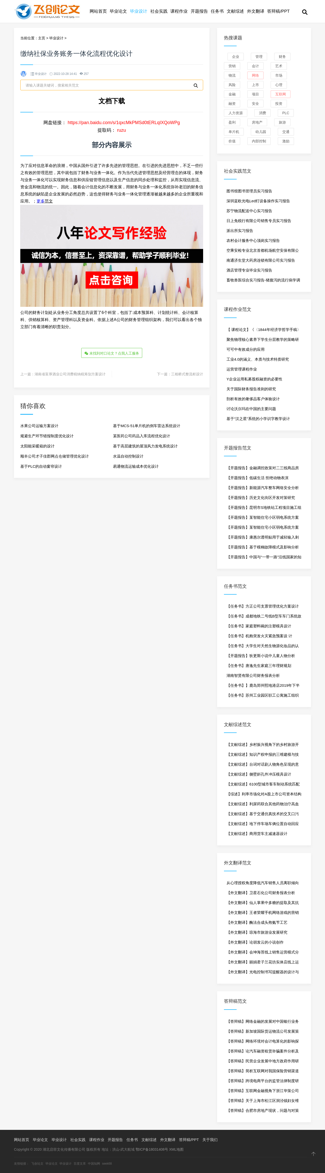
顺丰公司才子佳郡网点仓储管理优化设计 (54, 456)
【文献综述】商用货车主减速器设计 (256, 833)
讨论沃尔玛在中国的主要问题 (251, 409)
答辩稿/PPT (278, 11)
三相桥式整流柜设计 (187, 374)
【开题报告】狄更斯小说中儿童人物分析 (260, 655)
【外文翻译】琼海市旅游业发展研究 (256, 932)
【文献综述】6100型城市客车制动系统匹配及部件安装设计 (263, 785)
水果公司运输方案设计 (39, 425)
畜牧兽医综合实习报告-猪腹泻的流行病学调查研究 (263, 281)
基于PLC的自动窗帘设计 (41, 466)
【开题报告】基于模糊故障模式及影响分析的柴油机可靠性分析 (262, 548)
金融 (232, 94)
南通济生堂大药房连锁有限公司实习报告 (260, 260)
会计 (255, 66)
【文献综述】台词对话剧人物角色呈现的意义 (262, 765)
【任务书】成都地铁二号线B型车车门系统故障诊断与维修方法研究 (263, 617)
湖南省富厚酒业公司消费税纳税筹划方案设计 (70, 374)
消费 (262, 113)
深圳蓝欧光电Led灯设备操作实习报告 (258, 201)
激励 (285, 141)
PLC (285, 113)
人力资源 (236, 113)
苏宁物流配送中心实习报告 (249, 211)
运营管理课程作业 (241, 369)
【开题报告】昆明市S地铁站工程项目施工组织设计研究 (263, 508)
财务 (282, 57)
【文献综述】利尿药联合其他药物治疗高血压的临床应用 (262, 805)
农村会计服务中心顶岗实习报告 (253, 240)
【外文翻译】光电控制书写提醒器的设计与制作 (262, 973)
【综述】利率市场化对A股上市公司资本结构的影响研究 (263, 795)
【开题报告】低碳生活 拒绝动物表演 (257, 478)
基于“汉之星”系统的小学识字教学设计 (258, 418)
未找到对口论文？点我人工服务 (111, 353)
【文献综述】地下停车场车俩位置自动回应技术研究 (262, 825)
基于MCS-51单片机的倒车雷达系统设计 (146, 425)
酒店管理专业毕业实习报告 (249, 270)
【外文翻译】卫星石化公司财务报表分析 (260, 893)
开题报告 (199, 11)
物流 (232, 75)
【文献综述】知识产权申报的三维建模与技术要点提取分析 (262, 755)
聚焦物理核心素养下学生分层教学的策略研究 (262, 340)
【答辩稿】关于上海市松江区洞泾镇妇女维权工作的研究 (262, 1101)
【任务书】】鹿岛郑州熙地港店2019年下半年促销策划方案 (263, 686)
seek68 (107, 1163)
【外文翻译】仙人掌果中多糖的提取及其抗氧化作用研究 (262, 904)
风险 (232, 85)
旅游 (282, 122)
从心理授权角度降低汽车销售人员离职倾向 (262, 883)
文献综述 (235, 11)
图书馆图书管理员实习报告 (249, 191)
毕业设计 (138, 11)
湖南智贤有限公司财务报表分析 (253, 675)
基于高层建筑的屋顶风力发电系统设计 (145, 446)
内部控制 (259, 141)
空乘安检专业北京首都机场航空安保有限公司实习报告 (262, 251)
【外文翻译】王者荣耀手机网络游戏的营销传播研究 (262, 913)
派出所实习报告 (239, 230)
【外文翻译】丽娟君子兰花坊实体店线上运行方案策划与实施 (262, 963)
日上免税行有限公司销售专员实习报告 (258, 221)
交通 (285, 132)
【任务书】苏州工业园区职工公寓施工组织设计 (262, 696)
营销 (232, 66)
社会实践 (159, 11)
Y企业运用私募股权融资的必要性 (254, 379)
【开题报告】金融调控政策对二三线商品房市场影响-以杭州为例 (262, 469)
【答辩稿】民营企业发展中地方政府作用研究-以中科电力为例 (262, 1062)
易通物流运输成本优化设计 (136, 466)
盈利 (232, 122)
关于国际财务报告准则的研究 (251, 389)
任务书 (217, 11)
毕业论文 (118, 11)
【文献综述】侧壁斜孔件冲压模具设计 (258, 774)
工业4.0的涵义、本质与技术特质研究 (257, 359)
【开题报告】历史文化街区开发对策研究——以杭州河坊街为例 (260, 498)
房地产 (257, 122)
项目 (255, 94)
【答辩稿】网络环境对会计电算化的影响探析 (262, 1042)
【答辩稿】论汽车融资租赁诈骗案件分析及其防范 (262, 1052)
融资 (232, 104)
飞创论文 (37, 1163)
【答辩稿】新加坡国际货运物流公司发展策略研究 (262, 1032)
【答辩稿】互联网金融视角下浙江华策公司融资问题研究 (262, 1092)
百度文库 (80, 1163)
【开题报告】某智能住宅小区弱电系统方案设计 (262, 518)
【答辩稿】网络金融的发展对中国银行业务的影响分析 (262, 1022)
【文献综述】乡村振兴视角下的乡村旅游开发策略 (262, 745)
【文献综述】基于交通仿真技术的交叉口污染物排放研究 (262, 815)
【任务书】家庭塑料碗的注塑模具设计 (258, 626)
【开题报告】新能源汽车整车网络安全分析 (262, 487)
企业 (235, 57)
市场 (278, 75)
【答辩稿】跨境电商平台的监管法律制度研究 (262, 1082)
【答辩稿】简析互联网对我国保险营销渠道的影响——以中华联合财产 (262, 1072)
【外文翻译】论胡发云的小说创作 (255, 942)
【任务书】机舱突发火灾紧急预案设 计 (259, 636)
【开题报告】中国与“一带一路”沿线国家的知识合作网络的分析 (263, 558)
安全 (255, 104)
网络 (255, 75)
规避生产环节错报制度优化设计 (47, 435)
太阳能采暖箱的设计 (37, 446)
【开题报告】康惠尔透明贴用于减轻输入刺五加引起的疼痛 (262, 538)
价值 (232, 141)
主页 (41, 38)
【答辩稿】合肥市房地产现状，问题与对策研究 (262, 1111)
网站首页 (98, 11)
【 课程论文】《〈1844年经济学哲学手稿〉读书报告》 (263, 330)
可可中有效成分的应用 (245, 349)
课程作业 (179, 11)
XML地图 (176, 1149)
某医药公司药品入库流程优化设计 (141, 435)
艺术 (278, 66)
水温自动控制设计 (128, 456)
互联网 (280, 94)
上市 (255, 85)
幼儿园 (260, 132)
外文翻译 (255, 11)
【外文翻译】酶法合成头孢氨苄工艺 (256, 922)
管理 (259, 57)
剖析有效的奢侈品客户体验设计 (253, 399)
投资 (278, 104)
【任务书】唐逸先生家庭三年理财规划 (258, 665)
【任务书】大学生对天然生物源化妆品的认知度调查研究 (262, 647)
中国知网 (94, 1163)
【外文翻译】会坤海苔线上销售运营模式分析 (262, 953)
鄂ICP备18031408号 (152, 1149)
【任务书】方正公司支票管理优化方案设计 (262, 606)
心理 (278, 85)
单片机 (234, 132)
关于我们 (210, 1139)
